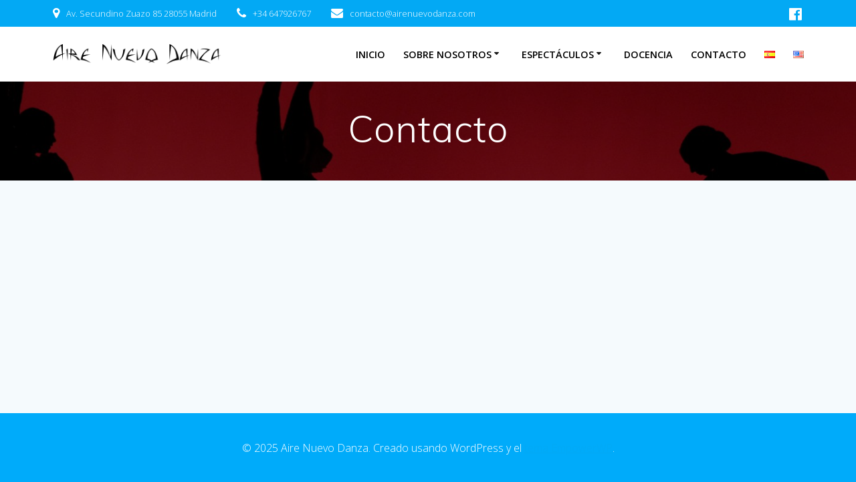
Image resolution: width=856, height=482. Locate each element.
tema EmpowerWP (568, 448)
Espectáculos (558, 54)
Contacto (718, 54)
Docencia (648, 54)
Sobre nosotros (447, 54)
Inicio (370, 54)
